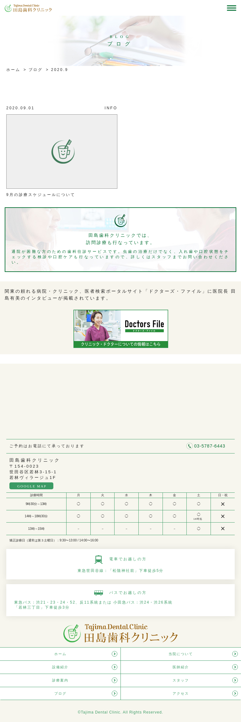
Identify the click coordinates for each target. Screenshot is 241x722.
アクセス (181, 693)
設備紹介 (60, 667)
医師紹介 (181, 667)
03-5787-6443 (209, 445)
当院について (181, 654)
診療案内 (60, 680)
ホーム (13, 70)
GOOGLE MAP (31, 486)
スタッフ (181, 680)
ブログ (35, 70)
